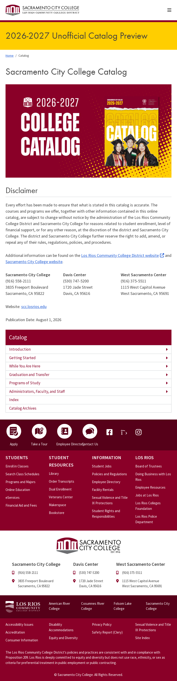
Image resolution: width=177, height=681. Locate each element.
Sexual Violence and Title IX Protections (110, 500)
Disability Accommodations (61, 627)
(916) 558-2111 (28, 572)
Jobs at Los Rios (147, 495)
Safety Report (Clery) (107, 632)
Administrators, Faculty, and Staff (37, 391)
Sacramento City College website (34, 261)
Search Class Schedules (22, 474)
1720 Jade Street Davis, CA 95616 (91, 583)
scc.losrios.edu (34, 306)
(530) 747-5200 (89, 572)
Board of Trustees (148, 466)
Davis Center (85, 564)
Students (17, 457)
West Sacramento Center (140, 564)
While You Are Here (24, 366)
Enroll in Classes (17, 466)
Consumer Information (22, 640)
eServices (13, 497)
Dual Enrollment (60, 489)
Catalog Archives (22, 408)
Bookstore (56, 513)
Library (54, 473)
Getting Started (22, 357)
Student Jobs (102, 466)
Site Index (142, 638)
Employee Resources (150, 487)
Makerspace (57, 505)
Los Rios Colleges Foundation (148, 506)
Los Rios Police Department (146, 519)
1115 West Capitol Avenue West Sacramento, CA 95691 (142, 583)
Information (106, 457)
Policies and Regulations (109, 474)
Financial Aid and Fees (21, 505)
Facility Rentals (103, 489)
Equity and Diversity (63, 638)
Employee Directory (106, 482)
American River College (59, 606)
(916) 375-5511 (132, 572)
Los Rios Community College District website (120, 255)
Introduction (20, 349)
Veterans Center (61, 497)
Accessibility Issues (19, 624)
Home (10, 55)
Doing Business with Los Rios (153, 477)
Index (14, 399)
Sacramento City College (158, 606)
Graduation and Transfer (29, 374)
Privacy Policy (102, 624)
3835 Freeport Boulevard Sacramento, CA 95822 (35, 583)
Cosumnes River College (92, 606)
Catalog (18, 337)
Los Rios (144, 457)
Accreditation (15, 632)
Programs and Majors (20, 482)
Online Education (18, 489)
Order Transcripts (61, 481)
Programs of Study (24, 382)
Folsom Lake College (123, 606)
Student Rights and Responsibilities (106, 514)
